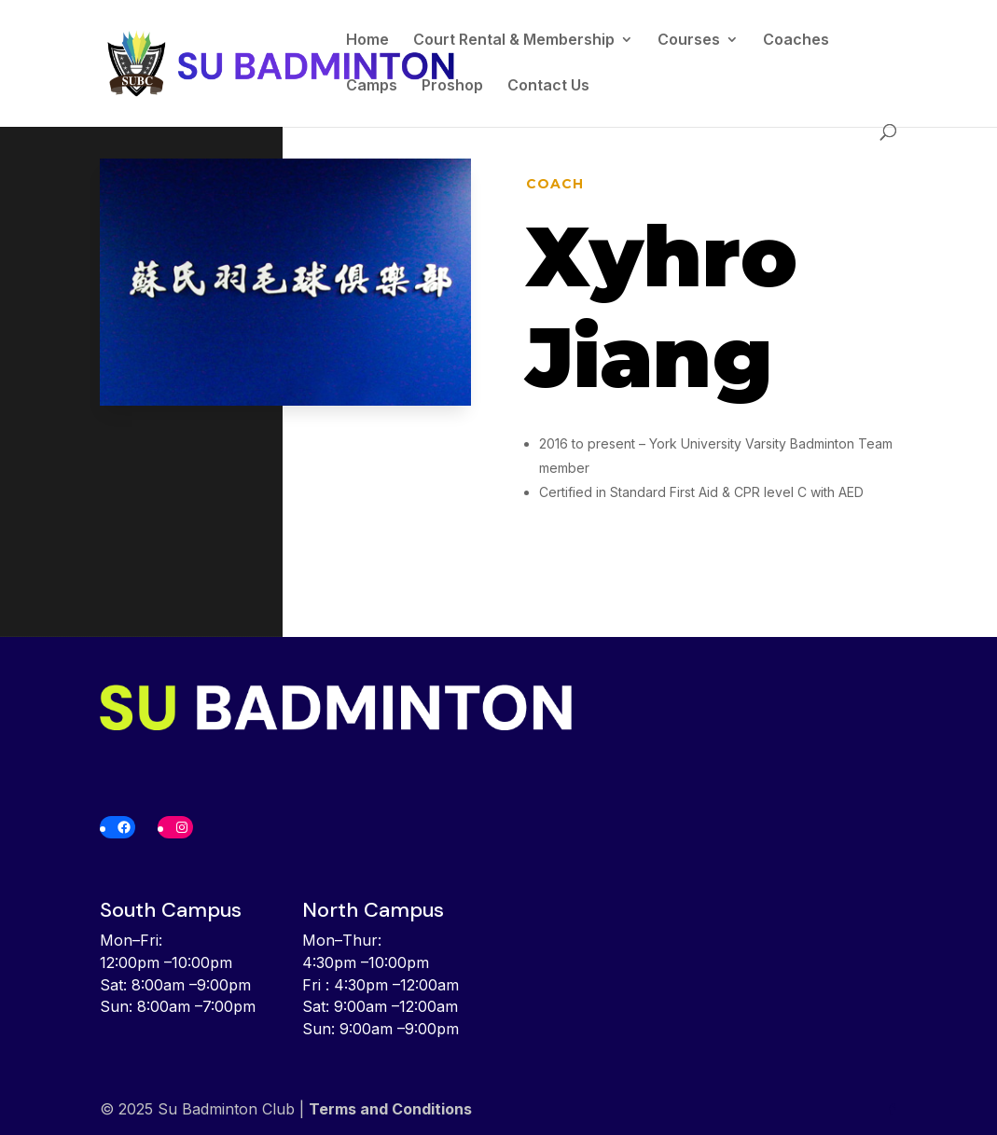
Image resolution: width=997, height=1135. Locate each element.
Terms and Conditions (390, 1109)
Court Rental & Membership (514, 40)
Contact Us (548, 86)
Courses (689, 40)
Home (367, 40)
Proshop (452, 86)
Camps (371, 86)
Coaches (796, 40)
